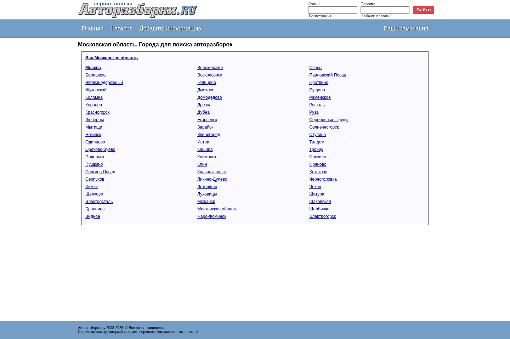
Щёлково (94, 194)
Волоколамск (210, 67)
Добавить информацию (170, 29)
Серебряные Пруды (328, 119)
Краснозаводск (212, 171)
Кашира (204, 149)
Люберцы (94, 119)
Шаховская (320, 201)
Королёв (93, 104)
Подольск (94, 156)
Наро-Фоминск (211, 216)
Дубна (203, 112)
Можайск (206, 201)
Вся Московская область (111, 57)
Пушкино (94, 164)
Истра (203, 142)
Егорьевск (207, 119)
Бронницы (95, 209)
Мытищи (93, 127)
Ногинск (93, 134)
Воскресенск (209, 75)
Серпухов (94, 179)
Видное (92, 216)
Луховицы (207, 194)
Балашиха (95, 75)
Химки (91, 186)
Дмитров (205, 89)
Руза (313, 112)
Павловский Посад (327, 75)
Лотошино (207, 186)
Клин (202, 164)
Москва (93, 67)
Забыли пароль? (376, 16)
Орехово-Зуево (100, 149)
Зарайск (205, 127)
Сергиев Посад (100, 171)
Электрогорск (322, 216)
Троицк (316, 149)
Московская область (217, 209)
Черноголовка (323, 179)
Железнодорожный (104, 82)
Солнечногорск (324, 127)
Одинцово (95, 142)
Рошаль (317, 104)
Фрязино (317, 156)
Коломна (94, 97)
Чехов (315, 186)
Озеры (315, 67)
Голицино (206, 82)
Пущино (317, 89)
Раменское (320, 97)
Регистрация (320, 16)
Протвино (318, 82)
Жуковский (96, 89)
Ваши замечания (406, 29)
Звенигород (208, 134)
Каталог (121, 29)
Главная (92, 29)
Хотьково (318, 171)
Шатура (316, 194)
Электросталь (99, 201)
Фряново (317, 164)
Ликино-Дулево (212, 179)
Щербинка (319, 209)
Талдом (316, 142)
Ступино (317, 134)
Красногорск (97, 112)
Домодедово (209, 97)
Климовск (206, 156)
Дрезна (204, 104)
